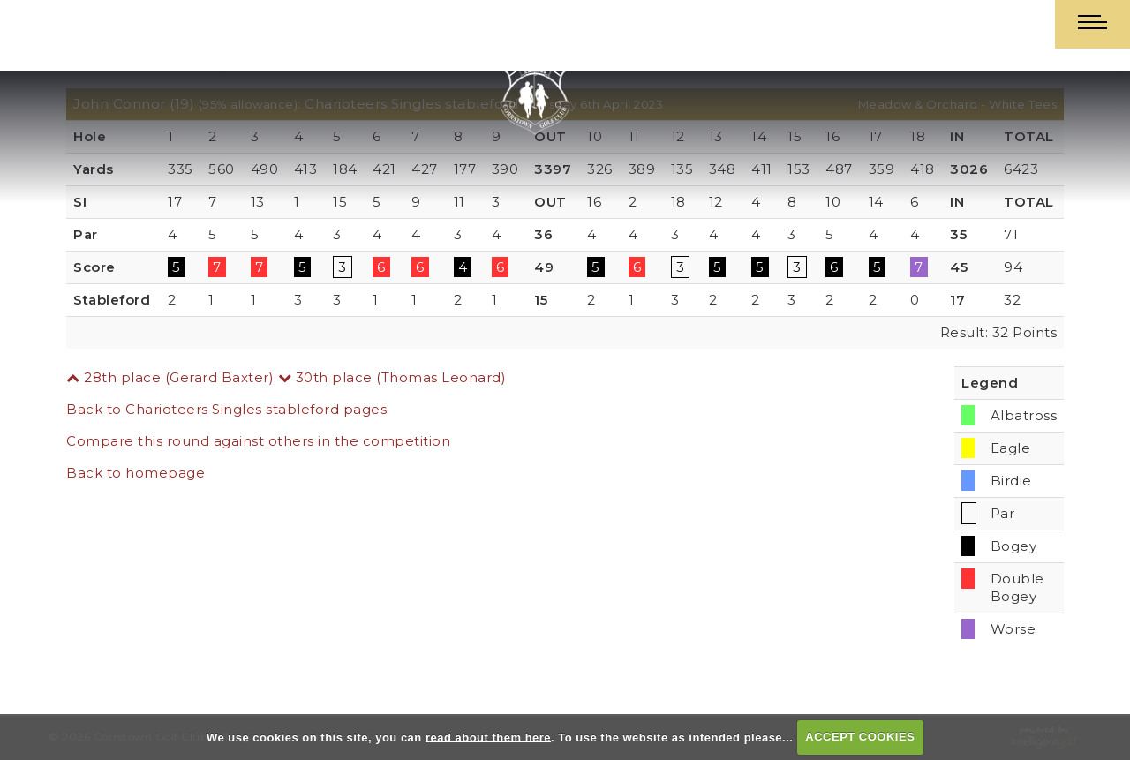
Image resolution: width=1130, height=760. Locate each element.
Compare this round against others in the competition (258, 441)
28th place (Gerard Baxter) (170, 377)
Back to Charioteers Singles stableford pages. (228, 409)
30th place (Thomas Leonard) (392, 377)
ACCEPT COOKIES (860, 736)
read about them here (488, 736)
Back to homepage (135, 472)
